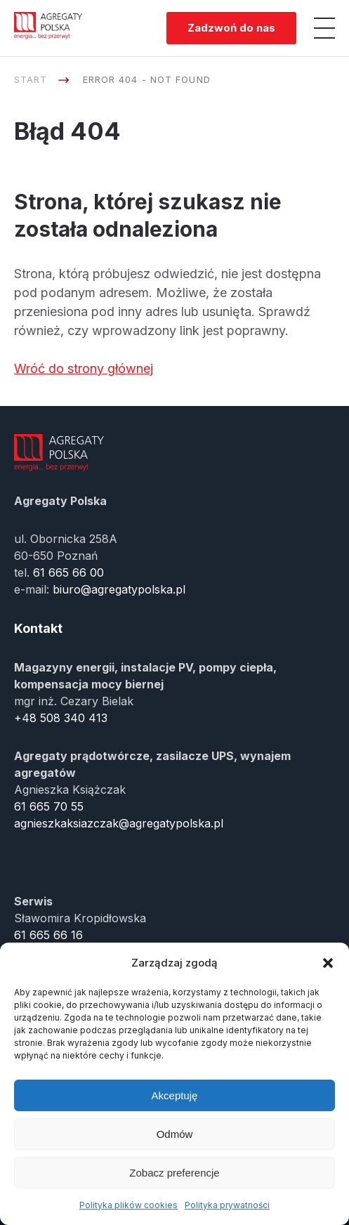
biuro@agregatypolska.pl (119, 589)
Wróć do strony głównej (83, 368)
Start (31, 79)
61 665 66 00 (68, 572)
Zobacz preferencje (174, 1173)
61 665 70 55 (49, 806)
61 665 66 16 (48, 935)
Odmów (175, 1134)
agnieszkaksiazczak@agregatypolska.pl (118, 823)
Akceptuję (175, 1095)
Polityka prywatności (227, 1205)
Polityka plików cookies (128, 1205)
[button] (328, 963)
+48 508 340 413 (60, 718)
